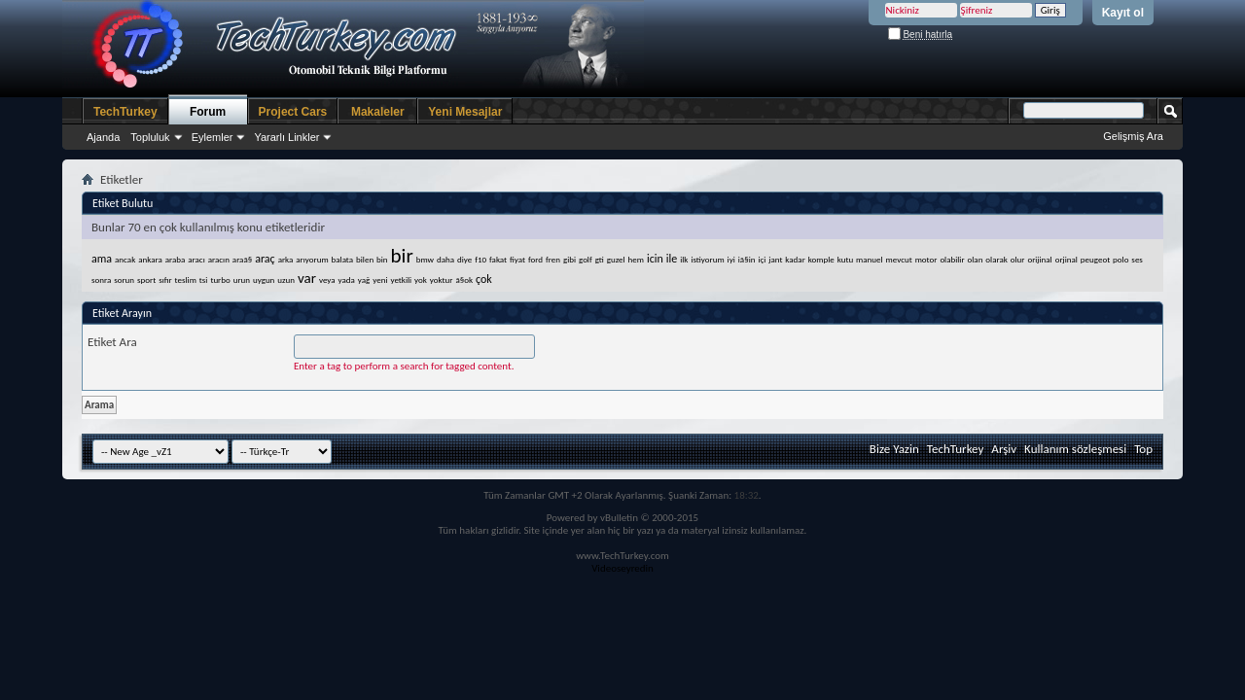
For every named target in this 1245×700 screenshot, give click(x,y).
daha (445, 259)
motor (926, 259)
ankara (150, 259)
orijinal (1039, 259)
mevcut (899, 259)
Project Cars (293, 112)
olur (1018, 259)
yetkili (400, 279)
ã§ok (464, 279)
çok (484, 279)
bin (382, 259)
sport (146, 279)
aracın (219, 259)
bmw (425, 259)
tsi (203, 279)
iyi (731, 259)
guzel (616, 259)
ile (671, 258)
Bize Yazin (894, 448)
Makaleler (378, 112)
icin (655, 258)
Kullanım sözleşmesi (1075, 448)
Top (1143, 448)
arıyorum (312, 259)
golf (585, 259)
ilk (684, 259)
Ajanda (103, 137)
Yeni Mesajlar (465, 112)
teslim (185, 279)
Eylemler (212, 137)
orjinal (1066, 259)
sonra (101, 279)
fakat (498, 259)
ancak (125, 259)
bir (402, 255)
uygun (263, 279)
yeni (380, 279)
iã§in (747, 259)
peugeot (1095, 259)
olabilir (952, 259)
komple (821, 259)
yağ (364, 279)
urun (241, 279)
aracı (196, 259)
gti (599, 259)
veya (327, 279)
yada (346, 279)
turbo (220, 279)
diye (464, 259)
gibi (569, 259)
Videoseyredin (622, 568)
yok (420, 279)
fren (553, 259)
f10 (480, 259)
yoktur (441, 279)
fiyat (517, 259)
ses (1137, 259)
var (307, 278)
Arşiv (1003, 448)
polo (1120, 259)
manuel (869, 259)
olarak (996, 259)
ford (535, 259)
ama (101, 258)
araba (175, 259)
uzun (286, 279)
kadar (794, 259)
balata (343, 259)
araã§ (242, 259)
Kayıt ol (1123, 12)
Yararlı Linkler (286, 137)
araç (265, 258)
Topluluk (149, 137)
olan (975, 259)
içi (761, 259)
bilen (365, 259)
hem (636, 259)
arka (286, 259)
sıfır (165, 279)
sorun (124, 279)
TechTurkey (125, 112)
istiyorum (707, 259)
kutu (845, 259)
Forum (208, 112)
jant (775, 259)
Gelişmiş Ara (1133, 136)
